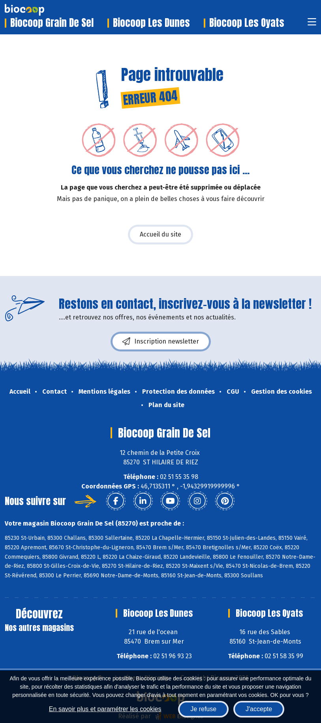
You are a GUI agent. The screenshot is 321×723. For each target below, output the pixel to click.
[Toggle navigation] (312, 24)
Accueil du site (160, 234)
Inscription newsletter (160, 342)
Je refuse (203, 709)
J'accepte (259, 709)
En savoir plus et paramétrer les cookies (105, 709)
